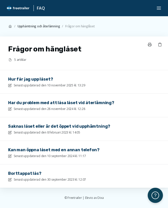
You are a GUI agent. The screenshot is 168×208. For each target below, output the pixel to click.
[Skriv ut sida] (150, 45)
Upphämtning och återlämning (39, 26)
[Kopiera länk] (160, 45)
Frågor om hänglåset (80, 26)
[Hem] (18, 8)
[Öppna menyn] (159, 8)
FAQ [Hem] (41, 8)
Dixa (100, 198)
